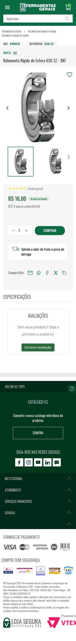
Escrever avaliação (38, 347)
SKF (15, 52)
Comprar (49, 230)
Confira (38, 432)
